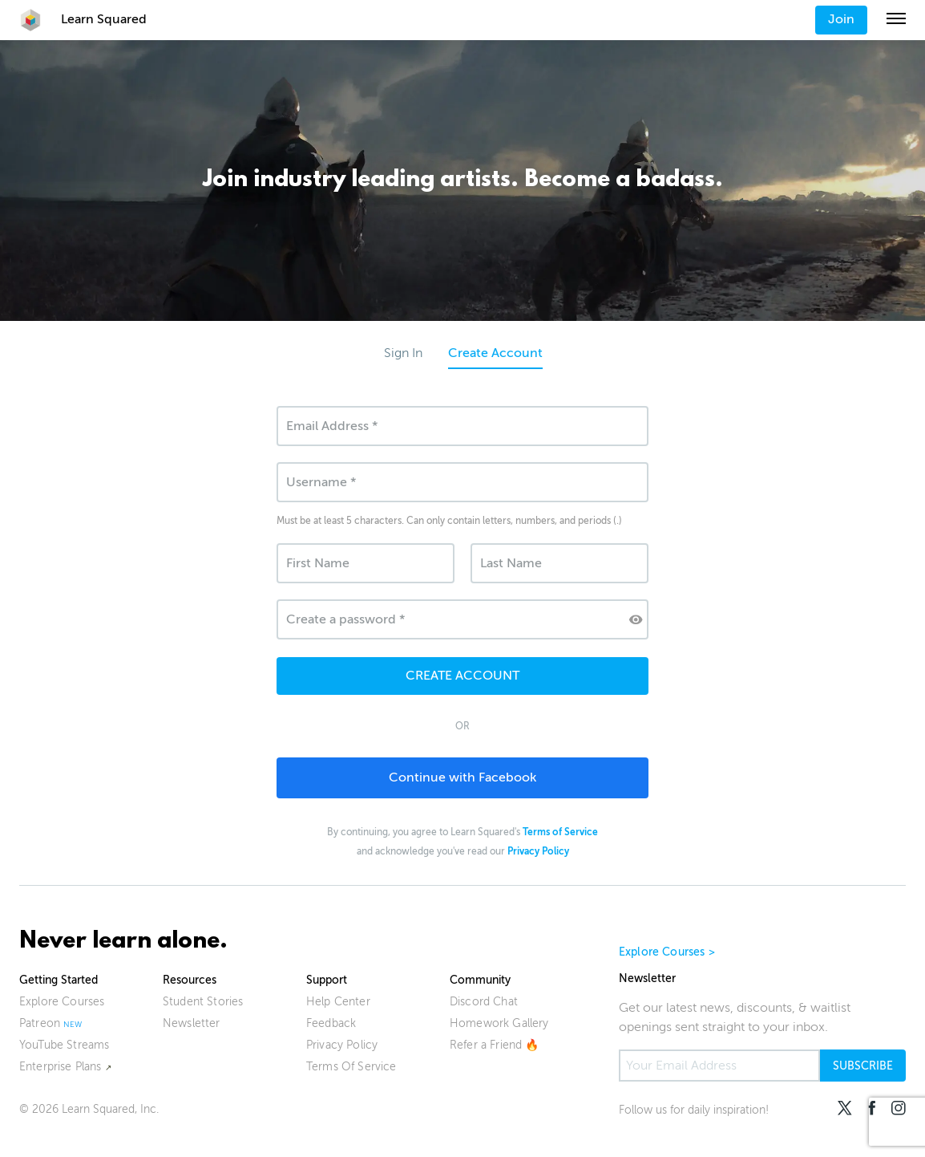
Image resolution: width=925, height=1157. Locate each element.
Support (326, 980)
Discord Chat (484, 1002)
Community (480, 980)
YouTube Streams (64, 1045)
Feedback (331, 1023)
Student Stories (203, 1002)
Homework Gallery (499, 1023)
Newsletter (191, 1023)
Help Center (338, 1002)
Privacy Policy (342, 1045)
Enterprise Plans (60, 1067)
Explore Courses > (667, 952)
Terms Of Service (351, 1067)
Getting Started (58, 980)
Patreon (39, 1023)
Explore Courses (61, 1002)
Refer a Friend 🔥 (494, 1045)
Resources (189, 980)
